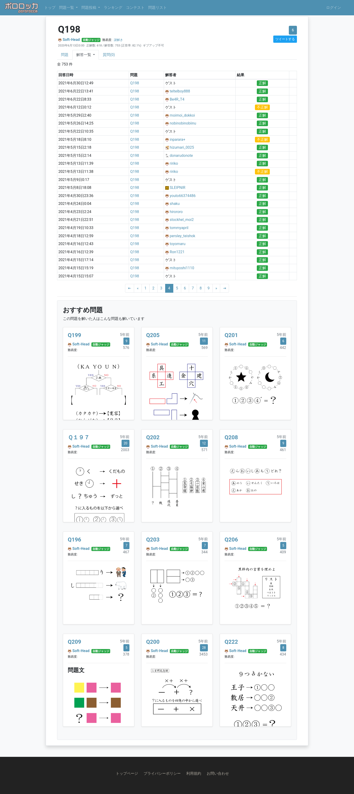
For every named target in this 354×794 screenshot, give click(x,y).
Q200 (153, 642)
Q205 (153, 335)
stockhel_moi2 (182, 219)
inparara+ (177, 139)
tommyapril (179, 228)
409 (283, 552)
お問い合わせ (218, 773)
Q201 (231, 335)
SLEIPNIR (177, 187)
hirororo (176, 212)
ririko (174, 163)
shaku (175, 203)
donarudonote (181, 155)
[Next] (216, 288)
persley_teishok (182, 236)
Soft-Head (71, 39)
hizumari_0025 (182, 147)
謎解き (118, 40)
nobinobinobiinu (183, 123)
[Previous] (138, 288)
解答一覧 (84, 54)
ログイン (333, 7)
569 (204, 347)
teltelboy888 (180, 91)
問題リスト (157, 7)
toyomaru (178, 244)
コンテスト (135, 7)
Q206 (231, 539)
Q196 (74, 539)
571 (204, 450)
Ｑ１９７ (79, 437)
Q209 (74, 642)
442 (283, 347)
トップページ (127, 773)
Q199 (74, 335)
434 (283, 654)
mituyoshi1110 (182, 268)
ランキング (113, 7)
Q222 (231, 642)
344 (204, 552)
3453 (203, 654)
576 (126, 347)
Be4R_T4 (177, 99)
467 (126, 552)
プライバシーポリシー (162, 773)
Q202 (153, 437)
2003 (125, 450)
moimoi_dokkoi (182, 115)
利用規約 (193, 773)
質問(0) (109, 54)
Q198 (134, 83)
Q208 (231, 437)
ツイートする (285, 39)
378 (126, 654)
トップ (49, 7)
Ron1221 (177, 252)
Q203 (153, 539)
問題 (64, 54)
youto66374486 (183, 196)
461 (283, 450)
